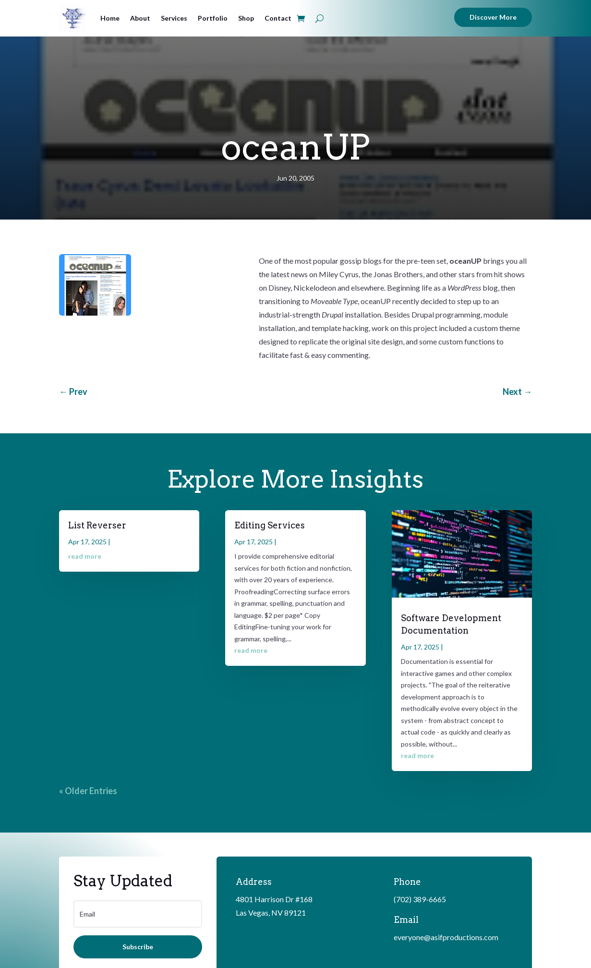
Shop (246, 18)
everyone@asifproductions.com (446, 937)
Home (110, 18)
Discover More (493, 17)
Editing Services (269, 525)
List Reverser (97, 525)
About (140, 18)
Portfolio (213, 18)
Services (174, 18)
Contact (278, 18)
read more (84, 556)
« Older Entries (88, 790)
